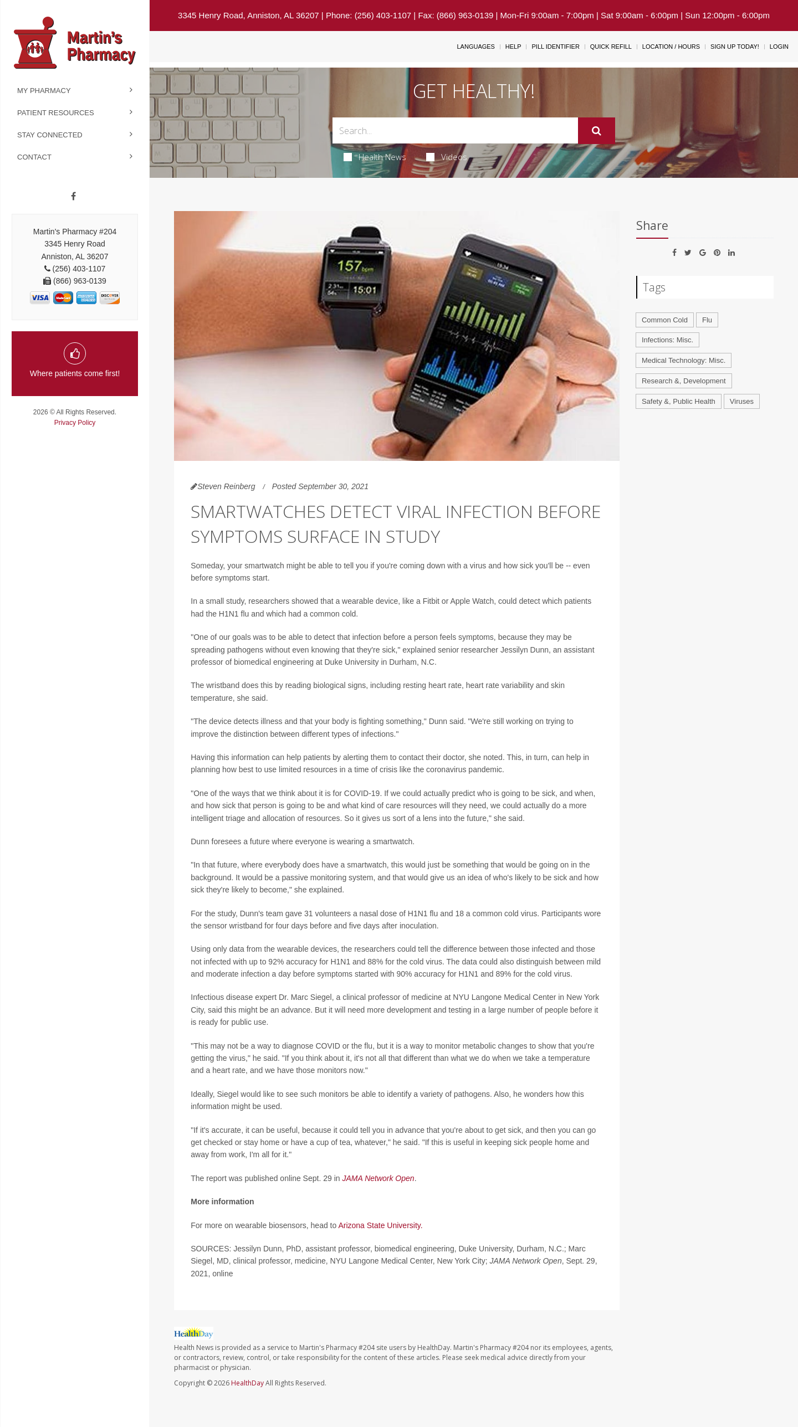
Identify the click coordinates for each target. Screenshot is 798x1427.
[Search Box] (455, 130)
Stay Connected (50, 135)
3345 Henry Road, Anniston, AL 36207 (248, 15)
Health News (375, 156)
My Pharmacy (44, 90)
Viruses (742, 401)
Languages (475, 46)
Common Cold (665, 320)
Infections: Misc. (667, 340)
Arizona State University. (380, 1225)
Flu (707, 320)
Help (513, 46)
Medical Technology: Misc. (684, 360)
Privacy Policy (75, 423)
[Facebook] (73, 196)
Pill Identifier (555, 46)
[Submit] (596, 130)
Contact (34, 157)
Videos (446, 156)
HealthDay (247, 1383)
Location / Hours (671, 46)
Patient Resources (55, 113)
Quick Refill (611, 46)
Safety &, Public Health (678, 401)
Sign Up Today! (734, 46)
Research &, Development (684, 381)
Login (779, 46)
